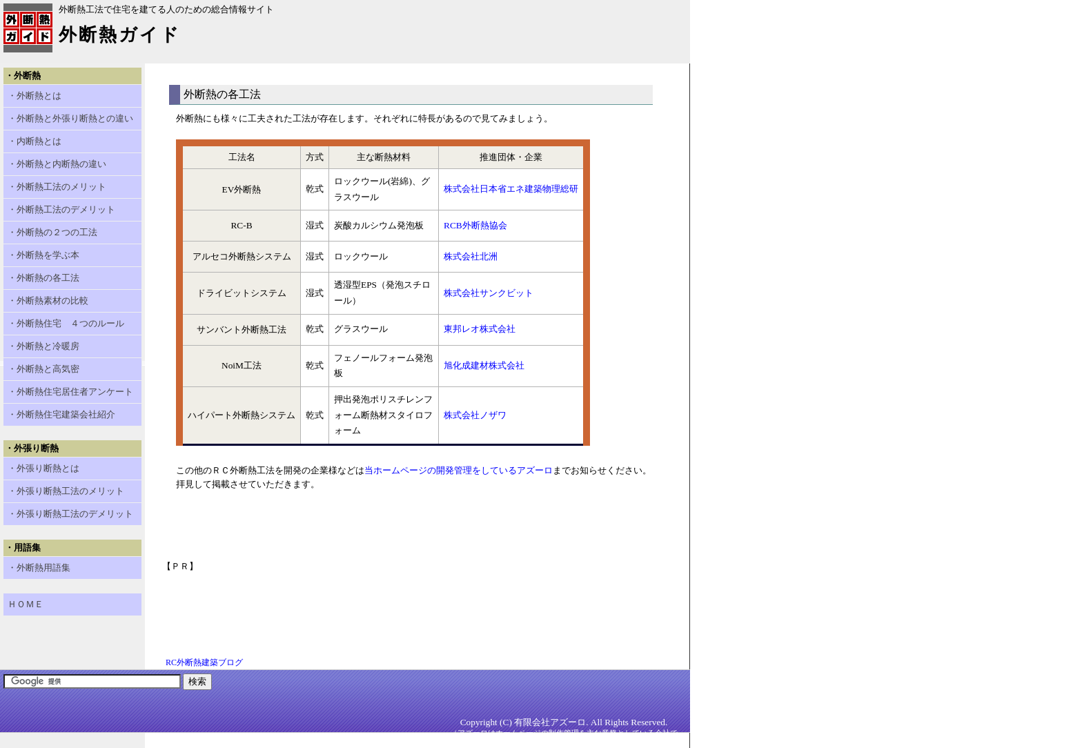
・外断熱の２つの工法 (52, 232)
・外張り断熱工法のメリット (66, 491)
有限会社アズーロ (550, 722)
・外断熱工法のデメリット (61, 209)
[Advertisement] (413, 604)
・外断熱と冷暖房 (43, 346)
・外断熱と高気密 (43, 369)
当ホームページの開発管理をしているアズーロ (458, 470)
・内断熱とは (34, 141)
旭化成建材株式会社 (484, 365)
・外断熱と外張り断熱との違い (70, 118)
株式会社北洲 (471, 256)
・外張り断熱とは (43, 468)
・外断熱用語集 (39, 567)
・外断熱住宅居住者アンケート (70, 391)
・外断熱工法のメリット (57, 186)
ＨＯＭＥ (25, 604)
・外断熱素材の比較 (48, 300)
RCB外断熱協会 (475, 225)
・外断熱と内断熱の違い (57, 164)
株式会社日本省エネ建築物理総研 (511, 189)
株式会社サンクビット (488, 293)
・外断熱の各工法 (43, 278)
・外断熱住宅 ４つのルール (66, 323)
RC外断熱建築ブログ (204, 662)
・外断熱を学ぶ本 (43, 255)
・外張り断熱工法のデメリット (70, 514)
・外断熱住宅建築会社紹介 (61, 414)
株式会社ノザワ (475, 415)
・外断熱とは (34, 95)
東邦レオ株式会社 (479, 329)
